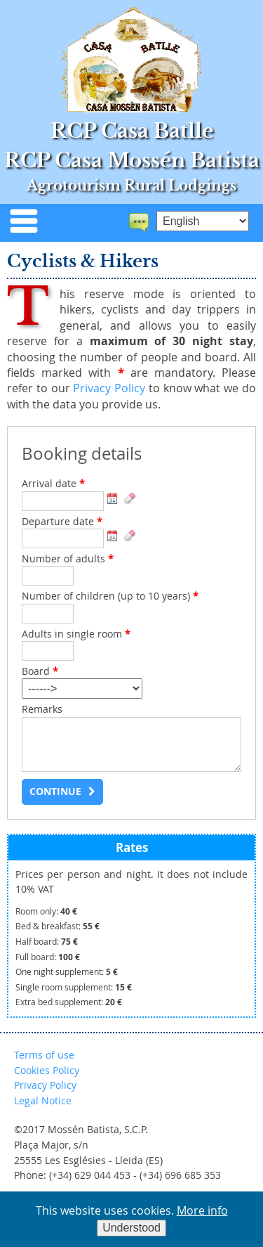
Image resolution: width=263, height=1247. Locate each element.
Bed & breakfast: (57, 926)
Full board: (47, 957)
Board (40, 671)
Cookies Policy (46, 1070)
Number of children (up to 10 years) (110, 596)
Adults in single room (76, 634)
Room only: (46, 911)
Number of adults (68, 559)
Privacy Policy (109, 388)
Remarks (42, 709)
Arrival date (53, 483)
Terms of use (44, 1054)
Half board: (46, 942)
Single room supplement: (73, 987)
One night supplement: (66, 972)
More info (202, 1210)
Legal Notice (43, 1100)
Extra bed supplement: (68, 1002)
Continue (55, 791)
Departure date (62, 521)
